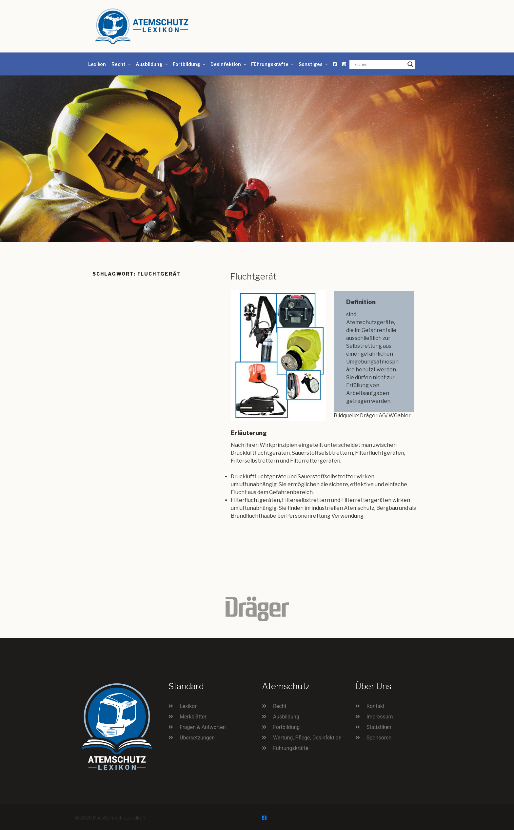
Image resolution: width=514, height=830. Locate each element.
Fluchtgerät (253, 276)
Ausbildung (152, 64)
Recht (121, 64)
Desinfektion (228, 64)
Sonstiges (314, 64)
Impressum (379, 717)
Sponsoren (378, 738)
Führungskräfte (273, 64)
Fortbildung (190, 64)
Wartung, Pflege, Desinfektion (307, 738)
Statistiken (378, 727)
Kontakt (375, 706)
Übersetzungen (197, 738)
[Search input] (379, 64)
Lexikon (97, 64)
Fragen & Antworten (203, 727)
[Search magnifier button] (410, 64)
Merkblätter (193, 717)
